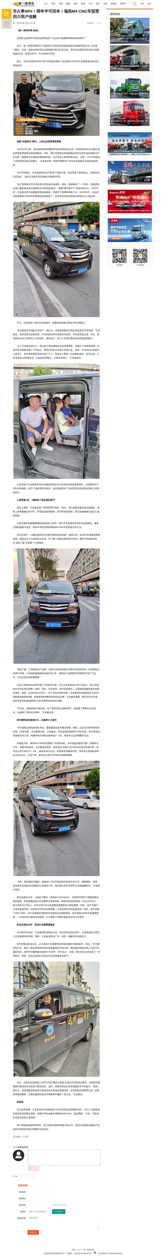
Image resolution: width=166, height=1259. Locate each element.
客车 (98, 4)
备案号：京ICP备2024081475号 (79, 1253)
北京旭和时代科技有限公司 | (54, 1253)
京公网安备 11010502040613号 (110, 1253)
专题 (61, 4)
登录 (142, 4)
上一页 (23, 1176)
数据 (83, 4)
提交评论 (33, 1168)
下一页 (31, 1176)
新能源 (114, 4)
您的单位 (22, 1198)
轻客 (105, 4)
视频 (68, 4)
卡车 (90, 4)
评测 (53, 4)
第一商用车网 (89, 1250)
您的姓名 (22, 1192)
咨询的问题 (21, 1218)
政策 (76, 4)
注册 (149, 4)
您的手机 (22, 1205)
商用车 (123, 4)
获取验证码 (58, 1212)
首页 (46, 4)
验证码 (23, 1212)
